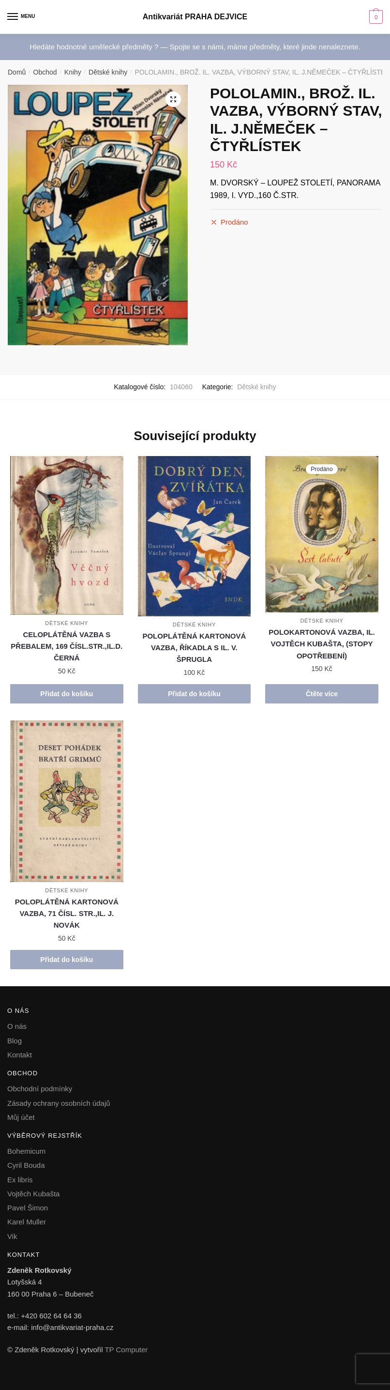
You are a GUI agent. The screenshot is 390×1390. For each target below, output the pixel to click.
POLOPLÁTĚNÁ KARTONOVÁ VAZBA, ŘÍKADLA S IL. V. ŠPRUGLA (194, 648)
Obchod (45, 72)
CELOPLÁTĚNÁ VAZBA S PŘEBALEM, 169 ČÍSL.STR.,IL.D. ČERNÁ (66, 646)
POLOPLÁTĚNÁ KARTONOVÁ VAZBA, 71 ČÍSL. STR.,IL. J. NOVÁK (67, 914)
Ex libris (20, 1180)
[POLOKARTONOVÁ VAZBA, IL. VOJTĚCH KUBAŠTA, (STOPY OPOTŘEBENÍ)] (321, 534)
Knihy (72, 72)
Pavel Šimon (27, 1208)
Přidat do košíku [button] (66, 694)
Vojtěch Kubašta (33, 1194)
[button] (173, 99)
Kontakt (19, 1055)
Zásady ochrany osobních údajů (58, 1103)
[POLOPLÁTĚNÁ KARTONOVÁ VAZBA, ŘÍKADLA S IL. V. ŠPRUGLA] (194, 536)
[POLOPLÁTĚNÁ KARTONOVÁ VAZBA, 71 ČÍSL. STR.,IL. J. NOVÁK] (66, 801)
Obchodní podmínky (39, 1089)
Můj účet (21, 1117)
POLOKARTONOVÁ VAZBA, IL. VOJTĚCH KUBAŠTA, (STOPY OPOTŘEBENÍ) (322, 644)
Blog (14, 1041)
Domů (17, 72)
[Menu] (21, 17)
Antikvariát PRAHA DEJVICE (195, 17)
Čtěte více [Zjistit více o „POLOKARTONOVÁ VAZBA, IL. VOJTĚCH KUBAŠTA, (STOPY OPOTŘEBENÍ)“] (322, 694)
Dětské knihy (108, 72)
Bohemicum (26, 1151)
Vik (12, 1236)
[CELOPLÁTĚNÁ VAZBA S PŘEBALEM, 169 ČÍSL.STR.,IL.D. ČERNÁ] (66, 535)
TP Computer (126, 1349)
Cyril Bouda (26, 1165)
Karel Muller (26, 1222)
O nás (17, 1026)
